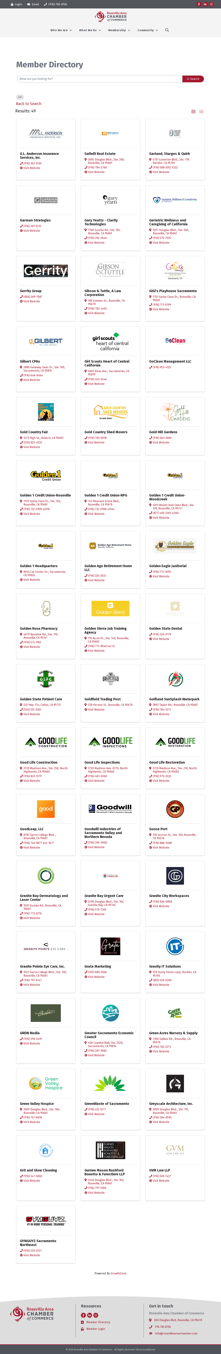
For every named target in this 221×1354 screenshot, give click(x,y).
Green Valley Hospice (37, 1104)
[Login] (15, 4)
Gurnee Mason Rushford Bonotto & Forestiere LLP (104, 1172)
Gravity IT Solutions (165, 966)
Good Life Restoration (167, 762)
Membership (117, 30)
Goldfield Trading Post (102, 699)
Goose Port (158, 829)
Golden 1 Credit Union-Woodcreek (167, 497)
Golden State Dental (165, 628)
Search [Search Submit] (193, 79)
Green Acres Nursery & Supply (173, 1033)
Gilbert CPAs (30, 361)
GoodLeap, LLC (32, 829)
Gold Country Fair (34, 432)
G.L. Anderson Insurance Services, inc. (39, 156)
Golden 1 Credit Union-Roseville (45, 495)
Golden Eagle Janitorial (168, 566)
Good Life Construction (38, 762)
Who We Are (59, 30)
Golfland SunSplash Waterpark (174, 699)
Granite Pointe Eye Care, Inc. (42, 966)
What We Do (88, 30)
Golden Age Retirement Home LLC (108, 568)
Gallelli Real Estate (100, 154)
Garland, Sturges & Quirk (169, 154)
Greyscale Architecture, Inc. (171, 1104)
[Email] (32, 4)
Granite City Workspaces (169, 896)
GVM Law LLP (159, 1170)
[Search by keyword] (100, 79)
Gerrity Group (31, 291)
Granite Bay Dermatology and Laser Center (44, 898)
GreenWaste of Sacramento (106, 1104)
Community (146, 30)
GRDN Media (30, 1033)
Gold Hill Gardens (163, 432)
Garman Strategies (35, 220)
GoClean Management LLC (170, 361)
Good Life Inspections (102, 762)
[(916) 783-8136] (54, 4)
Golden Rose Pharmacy (38, 628)
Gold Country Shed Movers (106, 432)
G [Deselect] (20, 97)
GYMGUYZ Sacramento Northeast (38, 1243)
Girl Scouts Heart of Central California (106, 363)
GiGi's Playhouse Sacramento (173, 291)
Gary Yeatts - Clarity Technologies (101, 222)
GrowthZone (118, 1273)
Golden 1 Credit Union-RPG (105, 495)
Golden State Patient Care (41, 699)
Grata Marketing (97, 966)
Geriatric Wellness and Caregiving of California (168, 222)
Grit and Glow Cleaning (38, 1170)
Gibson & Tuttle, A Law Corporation (102, 293)
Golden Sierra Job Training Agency (105, 630)
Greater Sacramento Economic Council (109, 1035)
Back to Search (28, 103)
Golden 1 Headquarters (39, 566)
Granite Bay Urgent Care (103, 896)
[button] (193, 111)
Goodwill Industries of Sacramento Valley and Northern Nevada (103, 833)
